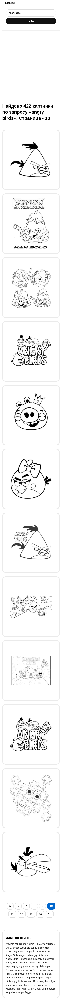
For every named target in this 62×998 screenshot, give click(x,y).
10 (51, 906)
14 (40, 914)
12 (21, 914)
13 (31, 914)
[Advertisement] (31, 66)
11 (12, 914)
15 (49, 914)
